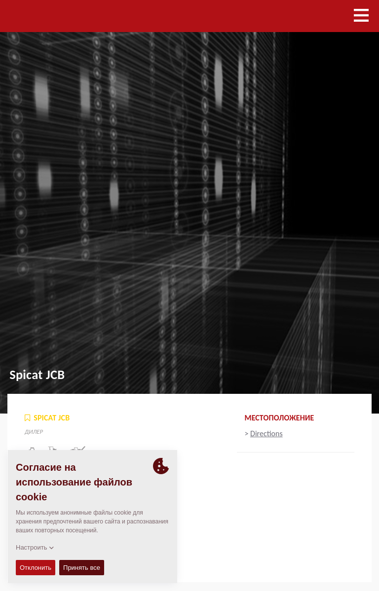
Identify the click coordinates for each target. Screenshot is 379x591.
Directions (266, 433)
